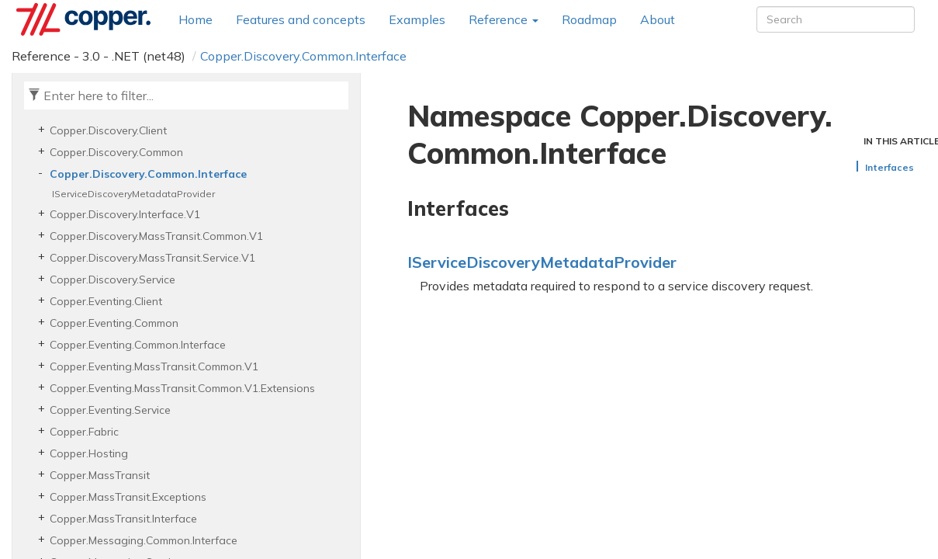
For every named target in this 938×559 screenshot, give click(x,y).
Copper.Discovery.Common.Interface (303, 56)
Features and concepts (300, 19)
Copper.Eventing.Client (106, 301)
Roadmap (589, 19)
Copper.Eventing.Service (110, 410)
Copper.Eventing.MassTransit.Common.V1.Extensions (182, 388)
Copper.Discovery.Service (112, 279)
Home (195, 19)
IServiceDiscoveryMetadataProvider (133, 194)
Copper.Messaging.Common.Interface (143, 540)
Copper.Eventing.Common (114, 323)
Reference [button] (503, 19)
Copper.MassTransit (100, 475)
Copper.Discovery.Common (116, 152)
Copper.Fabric (84, 432)
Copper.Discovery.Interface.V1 (125, 214)
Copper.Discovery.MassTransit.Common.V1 (156, 236)
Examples (417, 19)
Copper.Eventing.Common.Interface (138, 345)
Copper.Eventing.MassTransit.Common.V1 (154, 366)
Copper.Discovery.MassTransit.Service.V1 (152, 258)
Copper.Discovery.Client (108, 130)
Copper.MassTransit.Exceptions (128, 497)
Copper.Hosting (89, 453)
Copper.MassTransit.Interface (123, 519)
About (657, 19)
